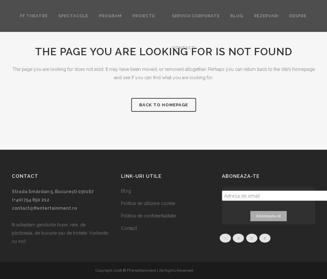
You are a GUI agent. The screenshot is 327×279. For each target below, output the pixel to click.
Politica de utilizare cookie (148, 203)
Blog (126, 190)
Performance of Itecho (213, 270)
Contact (129, 228)
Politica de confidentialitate (148, 215)
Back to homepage (163, 104)
